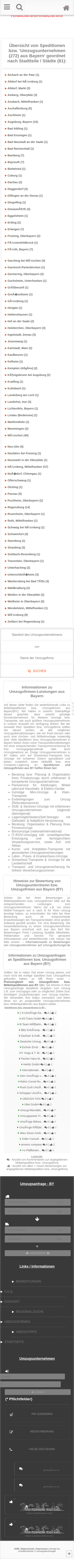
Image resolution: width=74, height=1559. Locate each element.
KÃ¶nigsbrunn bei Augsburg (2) (27, 375)
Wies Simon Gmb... (37, 1133)
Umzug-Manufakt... (37, 1110)
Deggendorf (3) (16, 189)
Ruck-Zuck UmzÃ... (37, 1087)
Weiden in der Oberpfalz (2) (24, 594)
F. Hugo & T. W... (37, 1053)
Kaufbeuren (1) (16, 354)
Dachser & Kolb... (37, 1035)
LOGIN (38, 1392)
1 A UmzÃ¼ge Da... (37, 1012)
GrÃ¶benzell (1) (16, 287)
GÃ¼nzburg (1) (16, 301)
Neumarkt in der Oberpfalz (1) (26, 460)
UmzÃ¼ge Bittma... (37, 1121)
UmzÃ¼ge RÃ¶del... (37, 1127)
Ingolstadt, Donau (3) (20, 334)
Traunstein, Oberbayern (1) (24, 561)
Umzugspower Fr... (37, 1116)
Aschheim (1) (15, 115)
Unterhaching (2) (17, 567)
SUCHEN (37, 671)
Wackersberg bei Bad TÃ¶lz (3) (27, 581)
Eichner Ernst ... (37, 1047)
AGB (16, 1549)
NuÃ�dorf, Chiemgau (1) (23, 473)
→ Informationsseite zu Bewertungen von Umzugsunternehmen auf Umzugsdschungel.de (37, 943)
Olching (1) (13, 487)
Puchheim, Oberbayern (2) (24, 500)
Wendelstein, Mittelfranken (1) (26, 608)
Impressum (42, 1549)
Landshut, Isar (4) (18, 401)
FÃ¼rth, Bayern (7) (19, 249)
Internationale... (37, 1070)
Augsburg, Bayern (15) (21, 121)
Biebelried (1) (15, 168)
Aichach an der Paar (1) (22, 74)
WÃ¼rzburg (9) (16, 614)
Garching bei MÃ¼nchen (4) (25, 260)
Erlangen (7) (14, 229)
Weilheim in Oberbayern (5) (24, 601)
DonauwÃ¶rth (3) (17, 209)
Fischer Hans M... (37, 1058)
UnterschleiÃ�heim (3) (22, 574)
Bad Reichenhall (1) (19, 148)
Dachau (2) (13, 182)
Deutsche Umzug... (37, 1041)
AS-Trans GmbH (37, 1018)
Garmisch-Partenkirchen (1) (25, 267)
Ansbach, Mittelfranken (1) (24, 101)
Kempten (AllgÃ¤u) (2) (21, 368)
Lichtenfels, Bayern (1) (21, 408)
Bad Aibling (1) (16, 128)
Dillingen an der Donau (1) (24, 195)
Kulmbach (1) (15, 388)
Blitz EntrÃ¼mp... (37, 1030)
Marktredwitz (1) (17, 422)
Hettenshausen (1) (18, 314)
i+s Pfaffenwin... (37, 1150)
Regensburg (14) (17, 507)
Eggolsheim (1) (16, 215)
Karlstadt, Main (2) (18, 348)
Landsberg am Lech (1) (22, 395)
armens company (37, 1144)
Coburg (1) (13, 175)
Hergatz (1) (13, 307)
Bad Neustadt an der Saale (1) (26, 142)
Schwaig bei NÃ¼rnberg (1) (24, 527)
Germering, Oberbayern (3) (24, 274)
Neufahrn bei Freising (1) (23, 453)
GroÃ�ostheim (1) (19, 294)
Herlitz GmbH (37, 1064)
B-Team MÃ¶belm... (37, 1024)
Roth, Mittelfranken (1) (21, 520)
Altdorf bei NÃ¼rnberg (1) (23, 81)
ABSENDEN (38, 1253)
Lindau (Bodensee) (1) (21, 415)
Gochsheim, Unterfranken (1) (26, 280)
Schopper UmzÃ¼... (37, 1093)
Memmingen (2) (16, 428)
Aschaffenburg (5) (18, 108)
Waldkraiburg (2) (17, 588)
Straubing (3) (15, 547)
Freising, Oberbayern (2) (22, 236)
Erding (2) (13, 222)
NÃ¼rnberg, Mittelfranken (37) (26, 466)
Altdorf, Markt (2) (17, 88)
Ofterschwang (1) (18, 480)
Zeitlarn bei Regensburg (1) (24, 621)
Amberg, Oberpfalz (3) (21, 95)
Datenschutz (27, 1549)
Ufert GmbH (37, 1104)
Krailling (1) (14, 381)
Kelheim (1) (14, 361)
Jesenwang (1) (16, 341)
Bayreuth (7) (14, 162)
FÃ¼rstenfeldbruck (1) (21, 242)
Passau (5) (13, 493)
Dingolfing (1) (15, 202)
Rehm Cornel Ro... (38, 1081)
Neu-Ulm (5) (14, 446)
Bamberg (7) (14, 155)
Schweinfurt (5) (16, 534)
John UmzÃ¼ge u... (37, 1075)
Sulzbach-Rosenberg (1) (22, 554)
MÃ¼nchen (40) (16, 435)
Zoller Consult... (37, 1138)
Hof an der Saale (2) (19, 321)
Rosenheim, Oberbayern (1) (25, 514)
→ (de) (37, 982)
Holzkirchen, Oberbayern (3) (25, 328)
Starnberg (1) (15, 540)
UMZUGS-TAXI (38, 1098)
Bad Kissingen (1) (18, 135)
